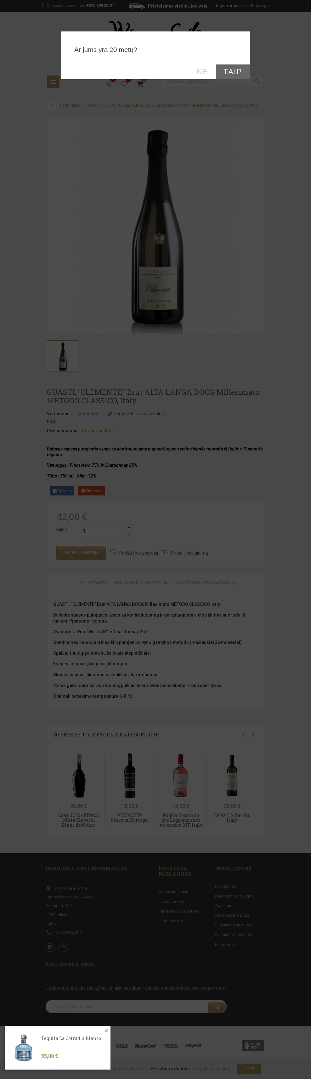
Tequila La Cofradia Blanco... (72, 1052)
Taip (232, 72)
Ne (203, 72)
